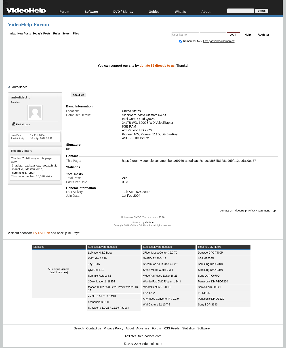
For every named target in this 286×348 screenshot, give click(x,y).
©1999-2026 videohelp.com (143, 344)
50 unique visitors (58, 269)
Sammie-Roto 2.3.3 (99, 275)
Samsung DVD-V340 (210, 264)
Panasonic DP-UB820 (211, 298)
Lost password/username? (219, 41)
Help (248, 34)
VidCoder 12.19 (97, 258)
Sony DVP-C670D (209, 275)
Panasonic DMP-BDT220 (213, 281)
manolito (17, 169)
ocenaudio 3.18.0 (98, 302)
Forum (64, 11)
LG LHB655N (206, 258)
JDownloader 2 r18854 (101, 281)
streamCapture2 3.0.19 (156, 287)
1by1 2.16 (94, 264)
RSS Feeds (172, 328)
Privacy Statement (259, 210)
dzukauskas (32, 165)
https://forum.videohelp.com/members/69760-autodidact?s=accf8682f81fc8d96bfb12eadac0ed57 (189, 160)
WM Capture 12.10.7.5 (156, 304)
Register (263, 34)
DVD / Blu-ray (123, 11)
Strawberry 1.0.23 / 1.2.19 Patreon (108, 307)
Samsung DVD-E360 (210, 269)
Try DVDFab (41, 233)
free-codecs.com (149, 336)
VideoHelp (240, 210)
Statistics (188, 328)
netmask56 (19, 172)
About (205, 11)
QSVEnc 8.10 (96, 269)
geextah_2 (49, 165)
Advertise (142, 328)
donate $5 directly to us (157, 65)
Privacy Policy (113, 328)
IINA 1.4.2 (149, 293)
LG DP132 (204, 293)
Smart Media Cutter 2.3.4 (158, 269)
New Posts (24, 33)
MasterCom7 (33, 169)
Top (273, 210)
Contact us (93, 328)
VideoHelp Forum (28, 24)
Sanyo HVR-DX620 (209, 287)
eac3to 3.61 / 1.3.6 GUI (102, 296)
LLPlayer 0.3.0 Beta (99, 252)
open (32, 172)
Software (91, 11)
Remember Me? (191, 41)
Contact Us (226, 210)
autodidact (19, 87)
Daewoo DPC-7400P (210, 252)
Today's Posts (41, 33)
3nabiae (17, 165)
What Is (180, 11)
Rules (57, 33)
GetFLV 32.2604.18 (154, 258)
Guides (154, 11)
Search (66, 33)
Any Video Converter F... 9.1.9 (161, 298)
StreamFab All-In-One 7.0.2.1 (160, 264)
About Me (78, 95)
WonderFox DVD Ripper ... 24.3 (162, 281)
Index (12, 33)
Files (76, 33)
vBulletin (149, 222)
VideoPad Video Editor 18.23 (160, 275)
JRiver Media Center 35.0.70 (160, 252)
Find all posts (21, 124)
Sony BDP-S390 (207, 304)
